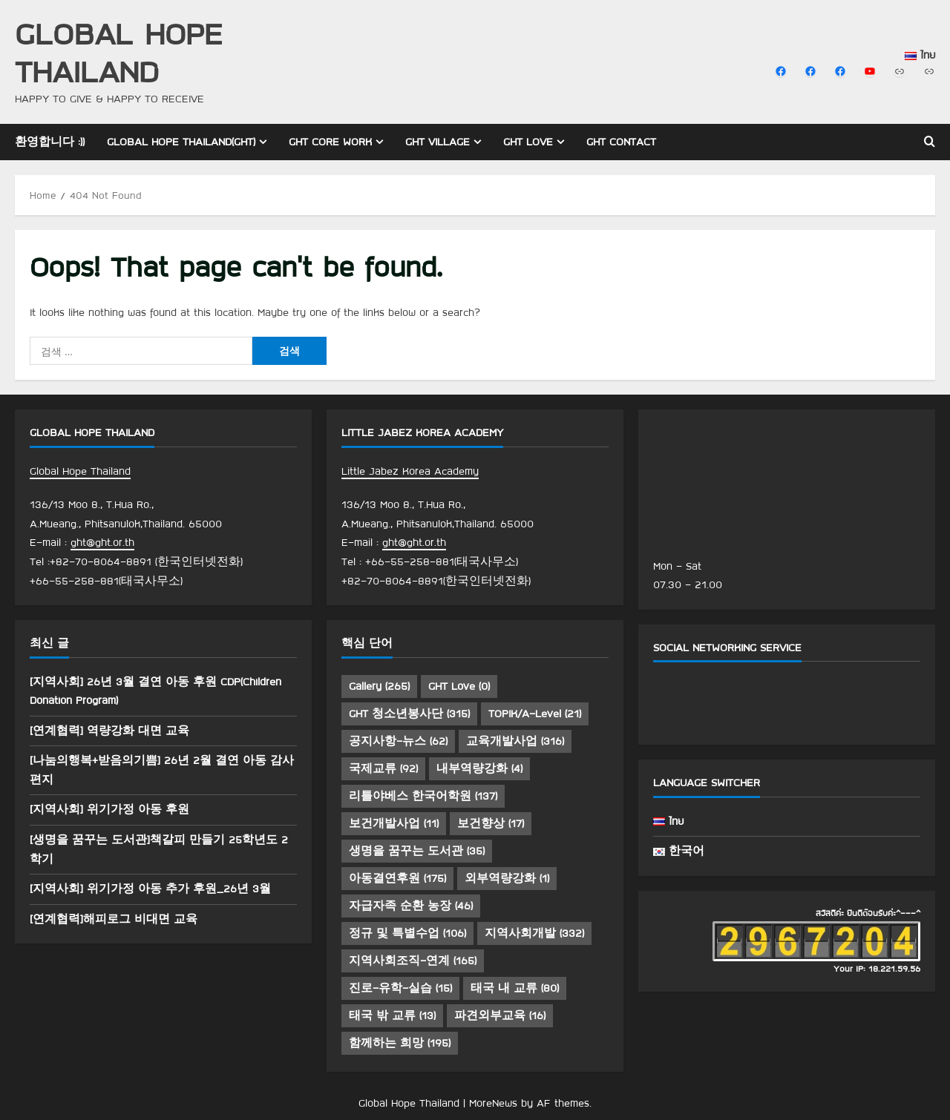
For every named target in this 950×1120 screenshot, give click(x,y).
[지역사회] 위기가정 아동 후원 (109, 809)
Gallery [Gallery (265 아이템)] (379, 686)
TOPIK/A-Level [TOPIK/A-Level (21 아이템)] (534, 713)
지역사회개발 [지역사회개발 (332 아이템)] (534, 933)
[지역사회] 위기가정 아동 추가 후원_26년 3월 (150, 888)
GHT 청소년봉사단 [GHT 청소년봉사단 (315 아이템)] (409, 713)
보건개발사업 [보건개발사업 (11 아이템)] (394, 823)
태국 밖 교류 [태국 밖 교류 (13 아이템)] (392, 1015)
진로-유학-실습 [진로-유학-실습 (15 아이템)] (400, 988)
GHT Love (528, 141)
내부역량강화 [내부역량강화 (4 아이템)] (479, 768)
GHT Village (437, 141)
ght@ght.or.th (102, 542)
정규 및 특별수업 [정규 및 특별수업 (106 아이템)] (407, 933)
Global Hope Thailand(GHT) (181, 141)
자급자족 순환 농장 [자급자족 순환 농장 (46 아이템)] (411, 905)
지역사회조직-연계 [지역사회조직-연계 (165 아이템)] (412, 960)
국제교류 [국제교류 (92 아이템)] (383, 768)
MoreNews (493, 1103)
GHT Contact (621, 141)
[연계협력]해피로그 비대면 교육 (113, 919)
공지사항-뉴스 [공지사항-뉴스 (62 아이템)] (398, 741)
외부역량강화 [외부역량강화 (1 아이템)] (507, 878)
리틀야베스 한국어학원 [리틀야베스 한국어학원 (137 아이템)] (423, 796)
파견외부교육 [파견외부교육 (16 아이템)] (500, 1015)
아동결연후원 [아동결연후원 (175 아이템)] (397, 878)
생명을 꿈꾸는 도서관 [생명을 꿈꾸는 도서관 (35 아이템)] (417, 850)
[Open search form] (929, 142)
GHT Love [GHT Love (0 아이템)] (459, 686)
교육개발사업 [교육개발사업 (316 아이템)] (515, 741)
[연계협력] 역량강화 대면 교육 (109, 730)
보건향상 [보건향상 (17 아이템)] (490, 823)
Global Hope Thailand (119, 52)
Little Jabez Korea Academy (410, 471)
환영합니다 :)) (50, 141)
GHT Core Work (330, 141)
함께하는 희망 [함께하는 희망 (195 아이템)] (400, 1043)
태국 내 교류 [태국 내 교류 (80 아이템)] (515, 988)
